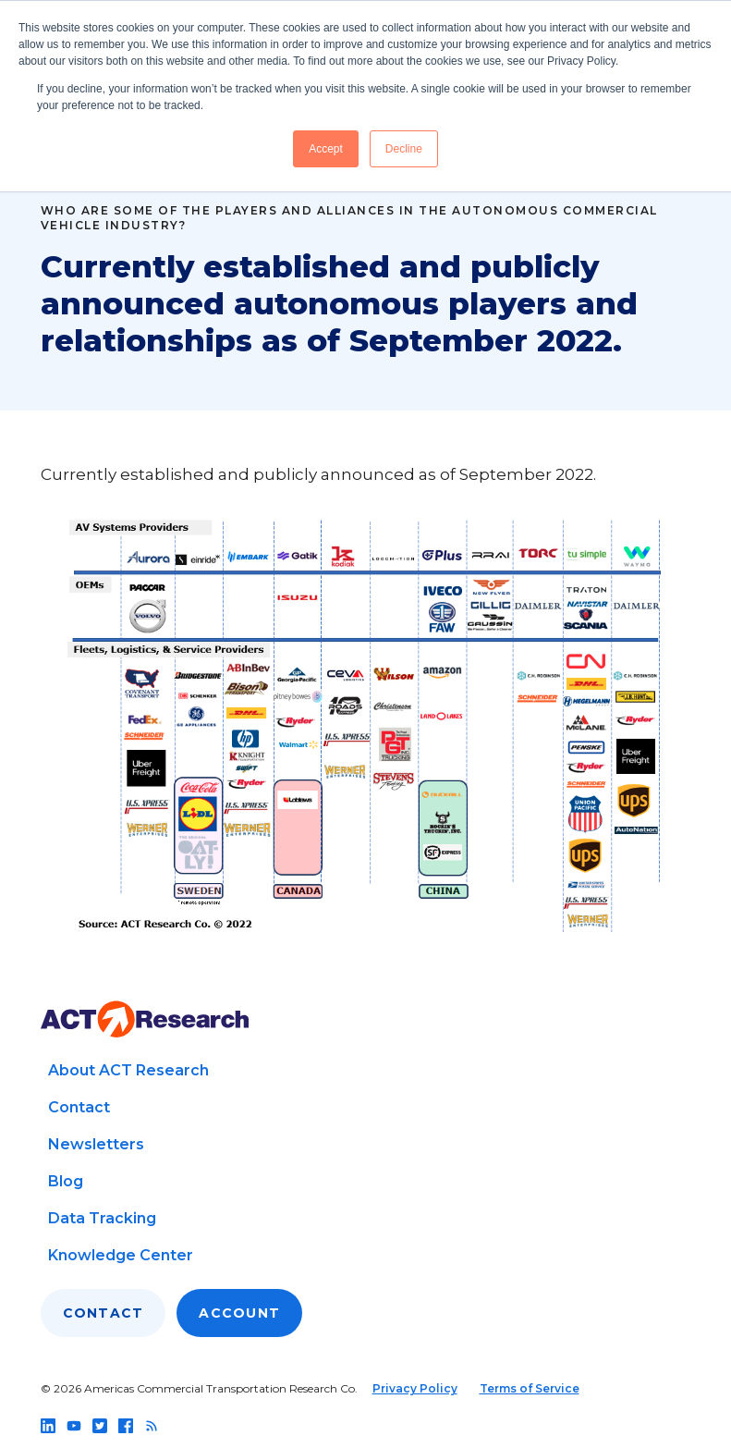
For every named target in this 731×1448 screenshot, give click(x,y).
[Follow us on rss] (151, 1425)
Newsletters (96, 1144)
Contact (79, 1107)
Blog (65, 1181)
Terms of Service (529, 1388)
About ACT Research (128, 1070)
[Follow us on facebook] (125, 1425)
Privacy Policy (414, 1388)
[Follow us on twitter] (99, 1425)
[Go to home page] (145, 1019)
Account (239, 1313)
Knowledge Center (120, 1255)
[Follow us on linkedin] (48, 1425)
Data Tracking (102, 1218)
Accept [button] (326, 148)
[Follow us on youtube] (74, 1425)
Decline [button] (403, 148)
